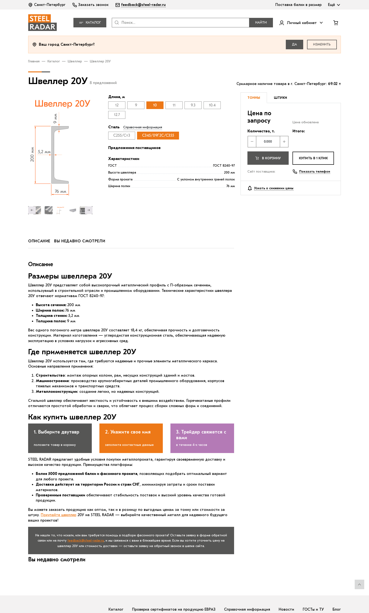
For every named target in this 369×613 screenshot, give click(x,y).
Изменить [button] (322, 44)
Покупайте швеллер (58, 515)
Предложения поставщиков (134, 148)
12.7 (117, 115)
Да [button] (294, 44)
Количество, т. (261, 131)
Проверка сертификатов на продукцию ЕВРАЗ (173, 609)
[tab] (254, 97)
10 (155, 105)
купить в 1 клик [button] (313, 158)
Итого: (298, 131)
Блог (337, 609)
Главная (34, 61)
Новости (286, 609)
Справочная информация (247, 609)
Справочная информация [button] (142, 127)
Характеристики (123, 159)
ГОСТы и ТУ (313, 609)
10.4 (212, 105)
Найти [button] (261, 22)
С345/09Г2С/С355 (158, 135)
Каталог (53, 61)
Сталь (114, 127)
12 (116, 105)
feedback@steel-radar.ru (85, 540)
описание (39, 241)
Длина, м (116, 97)
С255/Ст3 (121, 135)
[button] (47, 5)
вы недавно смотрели (79, 241)
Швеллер (75, 61)
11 (174, 105)
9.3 (193, 105)
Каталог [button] (90, 22)
